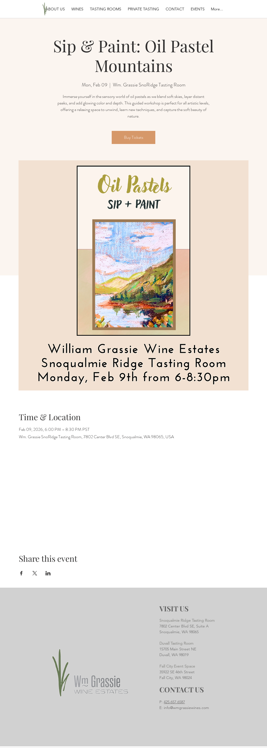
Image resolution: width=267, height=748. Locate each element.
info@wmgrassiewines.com (186, 707)
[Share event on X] (34, 573)
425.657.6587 (174, 701)
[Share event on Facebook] (21, 573)
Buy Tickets (133, 137)
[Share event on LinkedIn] (48, 573)
